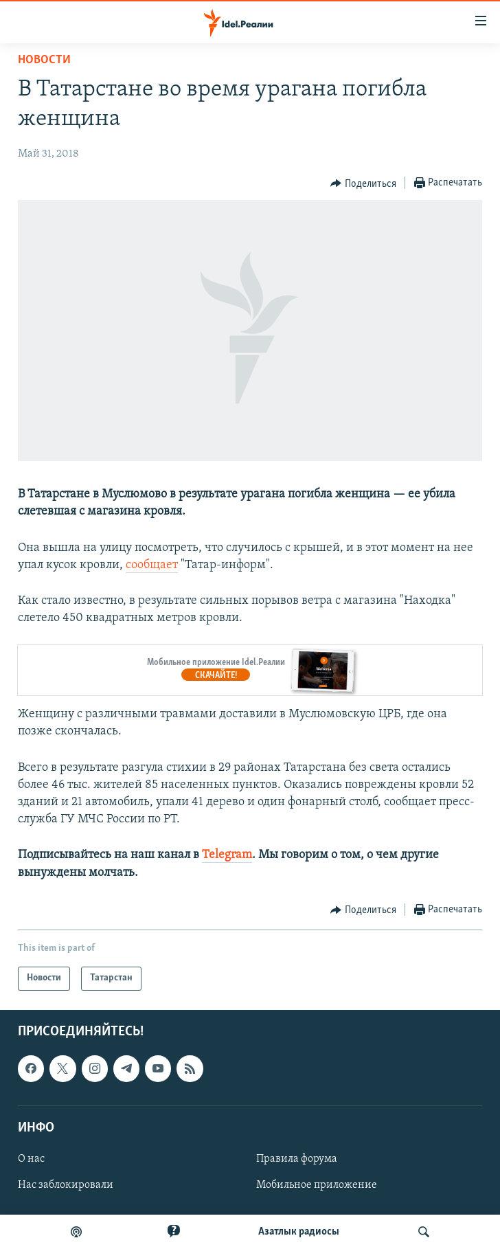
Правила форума (296, 1159)
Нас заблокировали (65, 1185)
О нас (31, 1159)
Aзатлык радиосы (298, 1231)
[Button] (363, 183)
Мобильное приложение (316, 1185)
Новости (44, 60)
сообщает (152, 565)
